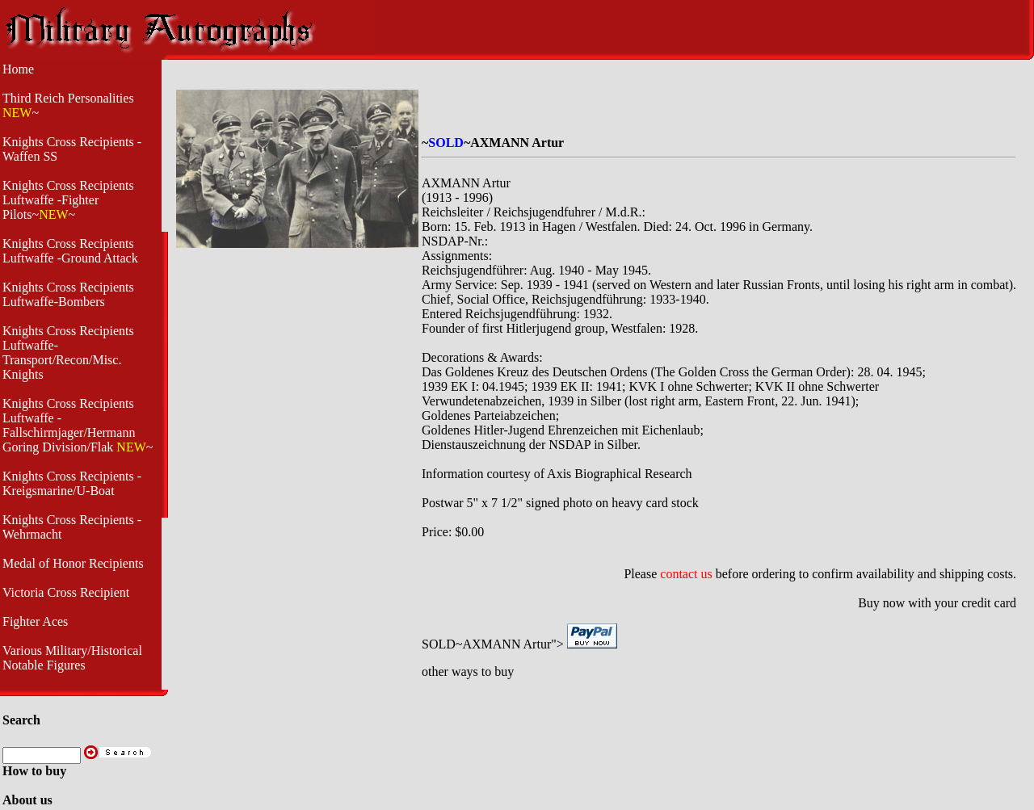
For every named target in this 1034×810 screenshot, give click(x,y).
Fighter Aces (35, 621)
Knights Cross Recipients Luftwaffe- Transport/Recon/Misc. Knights (68, 352)
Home (18, 69)
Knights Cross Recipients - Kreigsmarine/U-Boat (71, 483)
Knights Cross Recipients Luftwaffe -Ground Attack (70, 251)
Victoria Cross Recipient (65, 592)
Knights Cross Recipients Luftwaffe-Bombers (68, 294)
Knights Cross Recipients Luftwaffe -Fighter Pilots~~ (68, 199)
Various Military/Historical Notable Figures (72, 658)
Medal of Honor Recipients (73, 563)
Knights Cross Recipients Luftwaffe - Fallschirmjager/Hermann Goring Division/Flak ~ (77, 425)
